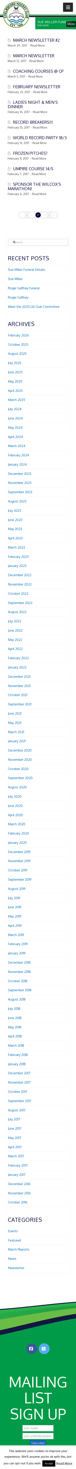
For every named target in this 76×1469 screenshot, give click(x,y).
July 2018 (14, 1009)
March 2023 (16, 547)
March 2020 (16, 824)
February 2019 (18, 944)
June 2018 (14, 1018)
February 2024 (18, 455)
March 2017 (16, 1156)
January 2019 (17, 953)
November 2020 (20, 760)
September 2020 (20, 778)
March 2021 (16, 732)
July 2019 (14, 898)
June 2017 (14, 1128)
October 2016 (17, 1202)
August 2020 (17, 787)
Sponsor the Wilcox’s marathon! (34, 186)
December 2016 (19, 1184)
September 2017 (19, 1101)
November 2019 (19, 861)
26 (31, 215)
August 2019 (17, 889)
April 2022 (15, 649)
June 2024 (15, 418)
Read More (64, 1463)
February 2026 (18, 335)
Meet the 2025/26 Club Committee (33, 307)
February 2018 (18, 1055)
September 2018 (19, 990)
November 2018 (19, 972)
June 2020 (15, 806)
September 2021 (19, 704)
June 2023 (15, 520)
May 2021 (14, 723)
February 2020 (18, 833)
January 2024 (17, 464)
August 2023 (17, 501)
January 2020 (17, 843)
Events (13, 1231)
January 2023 (17, 566)
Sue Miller (15, 279)
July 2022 (14, 621)
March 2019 (16, 935)
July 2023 (14, 511)
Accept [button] (49, 1463)
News (12, 1259)
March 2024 (16, 446)
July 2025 (14, 363)
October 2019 (17, 870)
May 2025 (15, 381)
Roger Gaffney (18, 297)
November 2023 (19, 483)
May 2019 (14, 916)
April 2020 (15, 815)
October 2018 (17, 981)
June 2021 (14, 713)
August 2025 (17, 354)
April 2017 (15, 1147)
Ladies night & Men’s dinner (33, 104)
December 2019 (19, 852)
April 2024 (15, 437)
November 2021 (19, 686)
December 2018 (19, 962)
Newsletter (16, 1268)
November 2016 (19, 1193)
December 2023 (19, 474)
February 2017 (18, 1165)
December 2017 (19, 1073)
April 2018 (15, 1036)
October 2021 (17, 695)
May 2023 (15, 529)
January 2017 (17, 1175)
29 (54, 215)
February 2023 (18, 557)
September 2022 (20, 603)
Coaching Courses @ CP (38, 71)
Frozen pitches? (30, 153)
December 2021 (19, 677)
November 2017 (19, 1082)
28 (44, 215)
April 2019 (15, 926)
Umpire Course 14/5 (33, 168)
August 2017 (17, 1110)
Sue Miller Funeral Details (26, 270)
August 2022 (17, 612)
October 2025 (18, 345)
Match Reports (18, 1249)
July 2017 (14, 1119)
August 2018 (17, 999)
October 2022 (18, 594)
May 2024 (15, 428)
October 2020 (18, 769)
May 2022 (15, 640)
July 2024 (14, 409)
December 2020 (20, 750)
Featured (14, 1240)
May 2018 (14, 1027)
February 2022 (18, 658)
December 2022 (19, 575)
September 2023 (20, 492)
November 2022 (20, 584)
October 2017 (17, 1092)
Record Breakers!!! (33, 122)
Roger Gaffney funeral (24, 288)
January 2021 (17, 741)
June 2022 (15, 630)
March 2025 (16, 400)
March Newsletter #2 (36, 40)
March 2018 (16, 1045)
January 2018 (17, 1064)
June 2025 (15, 372)
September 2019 (19, 879)
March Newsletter (33, 55)
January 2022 (17, 667)
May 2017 (14, 1138)
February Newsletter (36, 86)
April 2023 (15, 538)
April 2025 (15, 391)
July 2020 (14, 796)
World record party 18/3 (40, 137)
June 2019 (14, 907)
